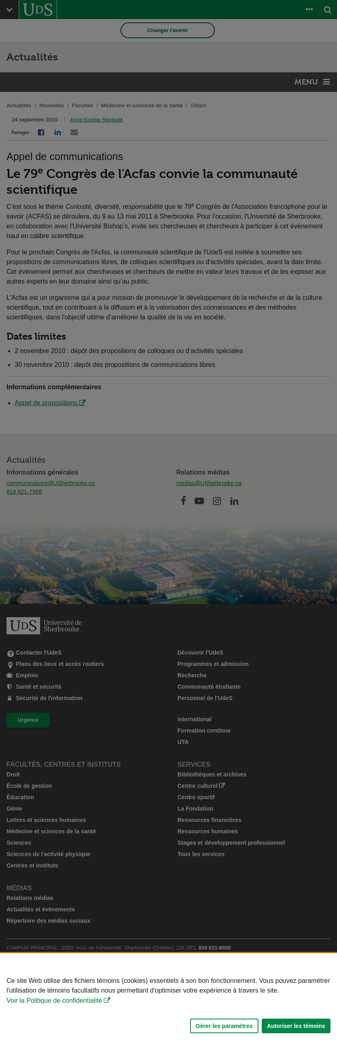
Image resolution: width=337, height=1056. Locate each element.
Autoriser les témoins (296, 1026)
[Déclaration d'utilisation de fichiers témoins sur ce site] (168, 1004)
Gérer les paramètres (224, 1026)
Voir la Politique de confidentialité (54, 1000)
